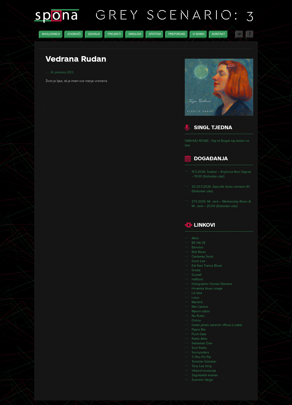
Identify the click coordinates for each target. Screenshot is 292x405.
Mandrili (197, 302)
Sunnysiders (200, 352)
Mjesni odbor (201, 311)
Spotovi (153, 34)
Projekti (113, 34)
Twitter (239, 34)
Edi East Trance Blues (207, 265)
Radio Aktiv (199, 338)
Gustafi (196, 274)
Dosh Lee (198, 261)
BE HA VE (199, 243)
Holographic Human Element (212, 284)
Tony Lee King (201, 366)
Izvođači (73, 34)
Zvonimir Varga (202, 379)
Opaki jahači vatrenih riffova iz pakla (217, 325)
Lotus (195, 297)
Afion (195, 238)
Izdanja (93, 34)
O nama (197, 34)
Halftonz (197, 279)
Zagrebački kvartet (205, 375)
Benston (197, 247)
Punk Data (199, 334)
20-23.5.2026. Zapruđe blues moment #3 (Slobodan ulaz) (221, 189)
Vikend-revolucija (204, 370)
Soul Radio (199, 348)
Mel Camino (200, 306)
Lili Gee (197, 293)
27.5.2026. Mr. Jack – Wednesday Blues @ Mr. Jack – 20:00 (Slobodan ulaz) (221, 204)
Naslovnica (50, 34)
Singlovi (133, 34)
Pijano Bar (199, 329)
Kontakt (217, 34)
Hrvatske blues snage (207, 288)
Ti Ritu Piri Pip (201, 357)
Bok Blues (199, 252)
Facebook (249, 34)
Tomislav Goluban (204, 361)
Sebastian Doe (202, 343)
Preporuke (175, 34)
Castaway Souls (203, 256)
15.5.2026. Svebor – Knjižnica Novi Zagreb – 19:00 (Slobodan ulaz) (221, 174)
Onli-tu (196, 320)
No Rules (198, 316)
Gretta (196, 270)
